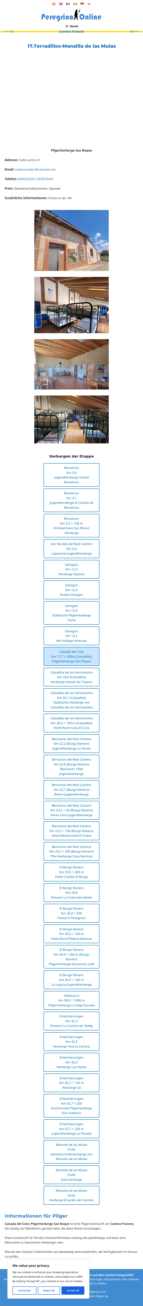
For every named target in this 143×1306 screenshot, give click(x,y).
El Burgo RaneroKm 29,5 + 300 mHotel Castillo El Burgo (71, 872)
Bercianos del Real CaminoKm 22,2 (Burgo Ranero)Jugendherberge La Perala (71, 744)
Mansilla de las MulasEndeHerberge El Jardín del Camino (71, 1195)
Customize (24, 1290)
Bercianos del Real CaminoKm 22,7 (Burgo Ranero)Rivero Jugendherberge (71, 789)
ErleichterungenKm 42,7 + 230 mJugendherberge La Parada (71, 1129)
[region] (48, 1279)
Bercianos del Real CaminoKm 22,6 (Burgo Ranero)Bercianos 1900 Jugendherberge (71, 766)
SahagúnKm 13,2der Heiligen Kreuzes (71, 636)
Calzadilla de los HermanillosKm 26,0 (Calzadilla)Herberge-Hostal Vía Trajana (71, 677)
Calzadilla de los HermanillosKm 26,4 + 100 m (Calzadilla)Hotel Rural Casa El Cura (71, 723)
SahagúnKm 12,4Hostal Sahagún (71, 590)
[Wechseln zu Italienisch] (75, 3)
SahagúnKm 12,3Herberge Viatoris (71, 569)
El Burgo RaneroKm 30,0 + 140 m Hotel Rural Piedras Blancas (71, 934)
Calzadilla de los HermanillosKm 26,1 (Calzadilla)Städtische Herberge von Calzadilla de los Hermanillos (71, 700)
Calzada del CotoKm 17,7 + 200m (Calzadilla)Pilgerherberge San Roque (71, 656)
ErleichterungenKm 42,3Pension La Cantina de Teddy (71, 1021)
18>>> (133, 31)
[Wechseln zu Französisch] (68, 3)
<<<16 (9, 31)
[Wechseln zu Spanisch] (53, 3)
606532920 (26, 179)
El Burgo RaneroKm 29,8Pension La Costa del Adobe (71, 893)
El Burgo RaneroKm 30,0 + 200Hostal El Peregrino (71, 913)
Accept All (73, 1290)
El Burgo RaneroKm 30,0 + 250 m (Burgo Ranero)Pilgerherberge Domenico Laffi (71, 956)
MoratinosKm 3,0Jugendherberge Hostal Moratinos (71, 475)
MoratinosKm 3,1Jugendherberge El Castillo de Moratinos (71, 500)
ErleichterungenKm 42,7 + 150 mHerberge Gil (71, 1083)
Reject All (49, 1290)
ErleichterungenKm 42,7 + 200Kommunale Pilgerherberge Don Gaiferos (71, 1105)
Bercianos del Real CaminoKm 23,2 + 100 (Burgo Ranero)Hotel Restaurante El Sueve (71, 831)
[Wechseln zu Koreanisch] (89, 3)
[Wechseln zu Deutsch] (82, 3)
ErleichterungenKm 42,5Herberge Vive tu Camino (71, 1041)
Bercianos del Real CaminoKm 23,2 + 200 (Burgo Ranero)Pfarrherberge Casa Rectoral (71, 851)
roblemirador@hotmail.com (35, 169)
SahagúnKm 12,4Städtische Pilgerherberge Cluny (71, 613)
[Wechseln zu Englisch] (60, 3)
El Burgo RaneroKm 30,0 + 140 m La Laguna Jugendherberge (71, 980)
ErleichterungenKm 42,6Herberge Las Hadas (71, 1062)
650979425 (45, 179)
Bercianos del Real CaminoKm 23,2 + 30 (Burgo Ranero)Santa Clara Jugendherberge (71, 810)
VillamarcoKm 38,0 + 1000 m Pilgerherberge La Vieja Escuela (71, 1000)
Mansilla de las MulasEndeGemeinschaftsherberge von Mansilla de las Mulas (71, 1151)
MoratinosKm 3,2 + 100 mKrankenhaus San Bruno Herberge (72, 525)
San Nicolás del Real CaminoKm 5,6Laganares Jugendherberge (72, 548)
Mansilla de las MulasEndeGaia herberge (71, 1175)
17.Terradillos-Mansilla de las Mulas (71, 46)
